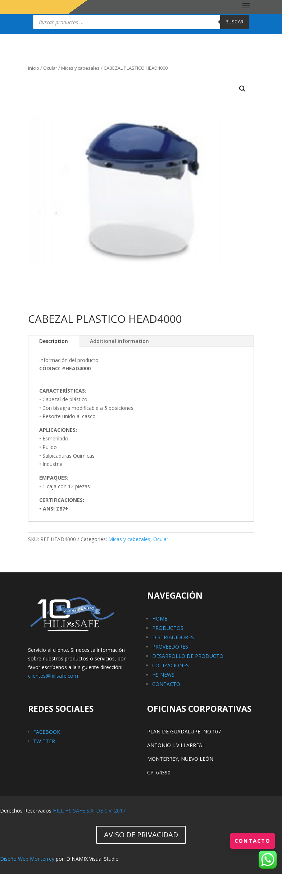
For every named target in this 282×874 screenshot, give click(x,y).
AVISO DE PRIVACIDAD (141, 834)
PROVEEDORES (170, 646)
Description (53, 341)
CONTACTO (166, 684)
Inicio (33, 68)
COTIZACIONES (170, 665)
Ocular (50, 68)
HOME (159, 618)
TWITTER (44, 741)
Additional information (119, 341)
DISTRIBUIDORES (173, 637)
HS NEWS (163, 674)
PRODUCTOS (167, 627)
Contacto (251, 841)
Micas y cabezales (80, 68)
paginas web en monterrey (151, 858)
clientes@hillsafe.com (53, 675)
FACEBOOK (46, 731)
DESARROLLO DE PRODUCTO (187, 656)
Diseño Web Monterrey (27, 858)
